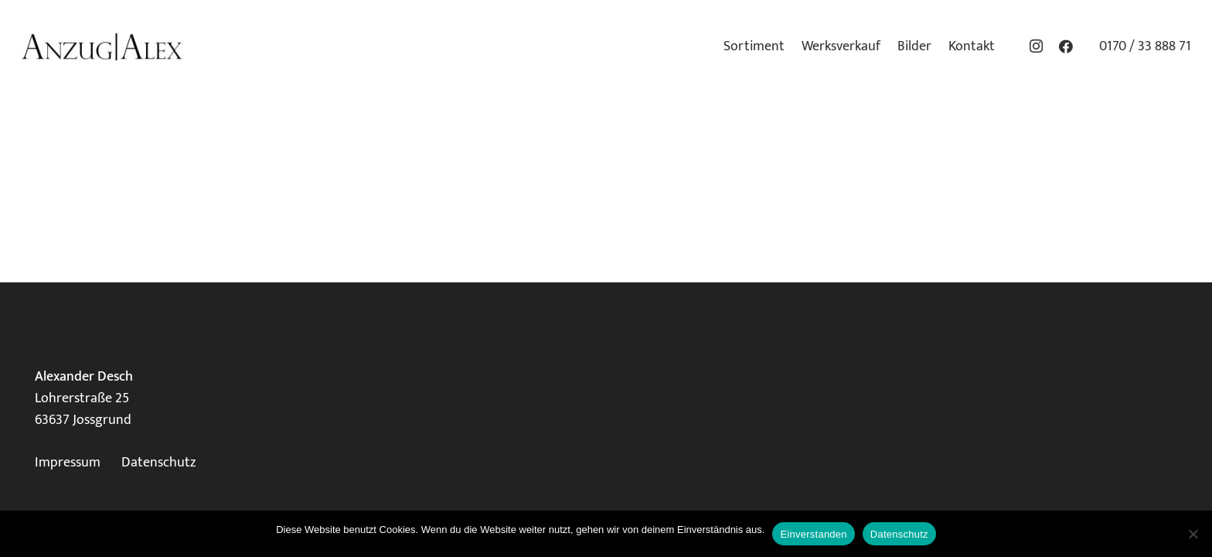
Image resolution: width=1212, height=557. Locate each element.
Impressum (67, 462)
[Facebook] (1066, 46)
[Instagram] (1036, 46)
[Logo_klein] (102, 46)
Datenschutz (158, 462)
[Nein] (1192, 534)
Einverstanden (813, 534)
